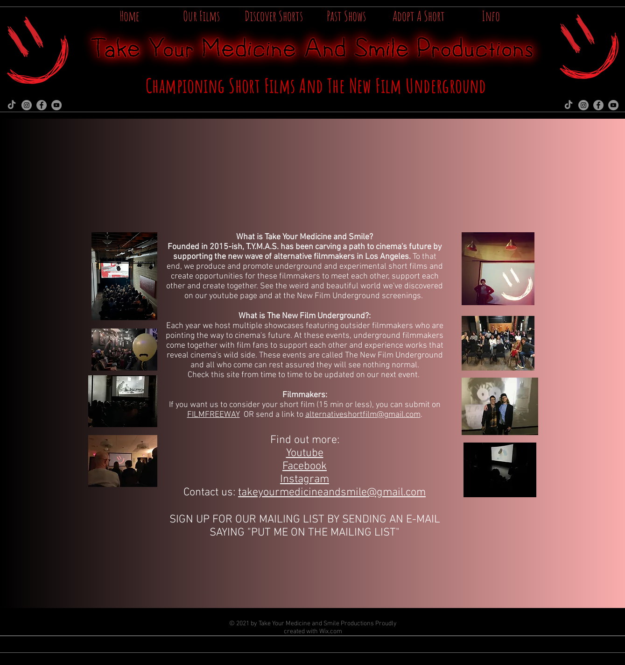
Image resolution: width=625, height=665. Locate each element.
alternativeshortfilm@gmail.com (363, 415)
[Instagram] (26, 105)
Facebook (304, 466)
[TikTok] (12, 105)
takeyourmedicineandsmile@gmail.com (332, 492)
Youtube (304, 453)
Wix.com (330, 632)
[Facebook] (41, 105)
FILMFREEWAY (213, 415)
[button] (491, 13)
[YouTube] (56, 105)
